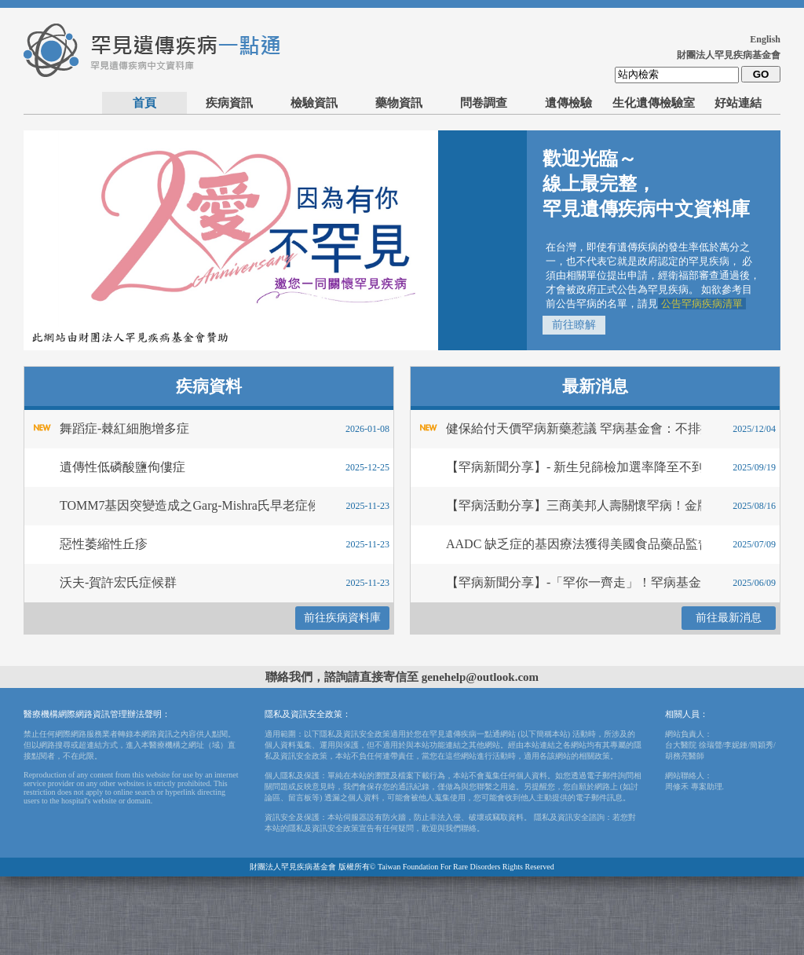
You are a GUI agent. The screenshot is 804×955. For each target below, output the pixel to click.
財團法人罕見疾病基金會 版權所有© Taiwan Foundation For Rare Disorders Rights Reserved (402, 866)
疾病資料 (209, 386)
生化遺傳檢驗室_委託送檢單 (653, 105)
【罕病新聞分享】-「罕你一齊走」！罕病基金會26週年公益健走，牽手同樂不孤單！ (554, 582)
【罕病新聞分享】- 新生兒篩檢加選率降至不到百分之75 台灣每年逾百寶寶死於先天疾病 (554, 467)
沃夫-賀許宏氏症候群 (118, 582)
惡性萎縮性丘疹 (104, 544)
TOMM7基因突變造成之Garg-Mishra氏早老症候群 (168, 505)
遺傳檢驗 (568, 103)
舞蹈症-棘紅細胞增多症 (124, 428)
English (765, 39)
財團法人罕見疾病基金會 (728, 54)
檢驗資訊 (314, 103)
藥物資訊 (398, 103)
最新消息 (595, 386)
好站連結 (738, 103)
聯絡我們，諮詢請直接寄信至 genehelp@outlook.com (402, 677)
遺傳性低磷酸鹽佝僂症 (122, 467)
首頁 (144, 103)
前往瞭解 (574, 325)
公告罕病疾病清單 (702, 303)
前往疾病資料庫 (342, 617)
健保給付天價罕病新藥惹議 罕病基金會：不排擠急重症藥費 (554, 428)
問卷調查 (483, 103)
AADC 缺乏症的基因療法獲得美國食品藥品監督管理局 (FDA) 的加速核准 (554, 544)
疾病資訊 (229, 103)
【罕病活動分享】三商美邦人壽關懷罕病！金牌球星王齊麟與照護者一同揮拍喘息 (554, 505)
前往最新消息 (729, 617)
